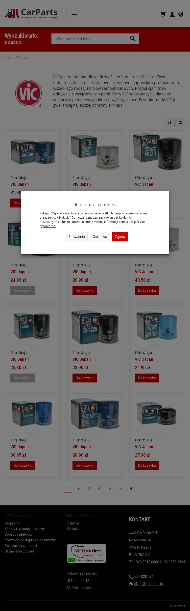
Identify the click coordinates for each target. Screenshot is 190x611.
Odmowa (100, 237)
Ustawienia (76, 237)
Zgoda (120, 237)
